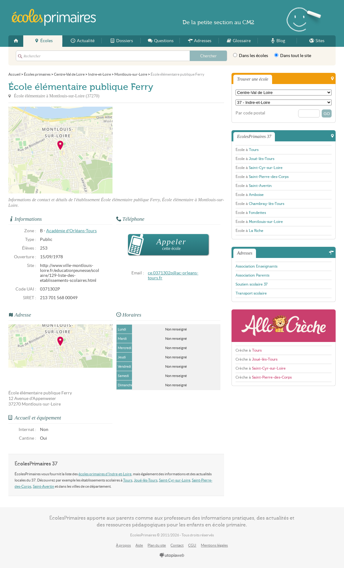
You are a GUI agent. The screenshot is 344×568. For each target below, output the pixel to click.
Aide (139, 545)
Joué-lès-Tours (145, 480)
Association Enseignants (256, 266)
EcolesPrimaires (54, 17)
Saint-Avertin (43, 486)
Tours (127, 480)
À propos (123, 545)
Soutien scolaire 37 (251, 284)
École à (247, 150)
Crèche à (249, 350)
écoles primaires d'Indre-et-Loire (104, 474)
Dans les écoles (250, 55)
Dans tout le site (292, 55)
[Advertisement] (168, 150)
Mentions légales (214, 545)
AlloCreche (284, 325)
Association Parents (252, 275)
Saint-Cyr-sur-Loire (174, 480)
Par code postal (250, 113)
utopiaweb (172, 555)
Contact (176, 545)
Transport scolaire (251, 293)
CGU (192, 545)
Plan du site (157, 545)
